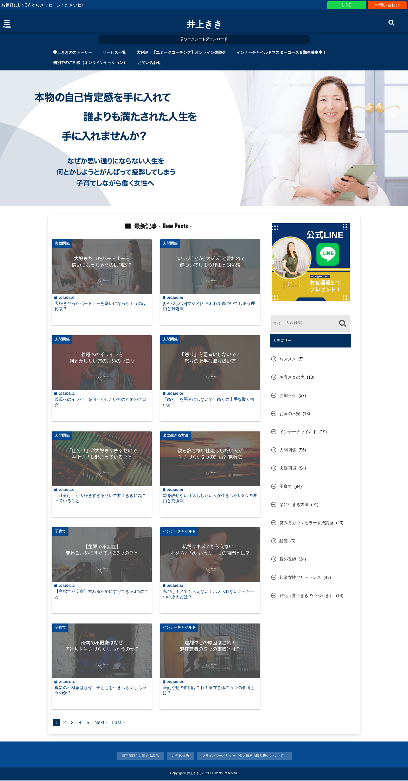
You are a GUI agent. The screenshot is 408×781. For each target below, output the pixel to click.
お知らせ (287, 395)
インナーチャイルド (298, 432)
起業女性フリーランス (300, 577)
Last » (118, 723)
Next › (100, 723)
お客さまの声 (291, 377)
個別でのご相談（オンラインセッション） (90, 62)
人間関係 (287, 450)
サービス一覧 (114, 52)
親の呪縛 (287, 559)
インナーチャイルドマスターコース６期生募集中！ (281, 52)
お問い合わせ (387, 5)
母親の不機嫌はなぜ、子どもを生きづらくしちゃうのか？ (100, 691)
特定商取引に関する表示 (140, 756)
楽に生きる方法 (294, 504)
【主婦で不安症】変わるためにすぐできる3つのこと (102, 595)
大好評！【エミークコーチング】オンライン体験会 (181, 52)
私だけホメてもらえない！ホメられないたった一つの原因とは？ (209, 595)
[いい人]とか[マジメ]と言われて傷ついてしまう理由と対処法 (209, 306)
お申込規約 (180, 756)
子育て (285, 486)
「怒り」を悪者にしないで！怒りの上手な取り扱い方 (209, 402)
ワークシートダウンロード (204, 39)
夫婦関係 (287, 468)
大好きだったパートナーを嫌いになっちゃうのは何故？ (100, 306)
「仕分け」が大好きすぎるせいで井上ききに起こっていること (100, 499)
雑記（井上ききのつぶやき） (306, 595)
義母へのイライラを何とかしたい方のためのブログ (100, 402)
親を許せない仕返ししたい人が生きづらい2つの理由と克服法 (210, 499)
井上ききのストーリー (72, 52)
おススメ (287, 359)
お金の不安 (289, 413)
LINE (347, 5)
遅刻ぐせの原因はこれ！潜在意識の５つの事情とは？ (209, 691)
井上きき (204, 24)
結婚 (283, 541)
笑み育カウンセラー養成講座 (306, 523)
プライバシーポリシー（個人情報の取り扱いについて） (244, 756)
